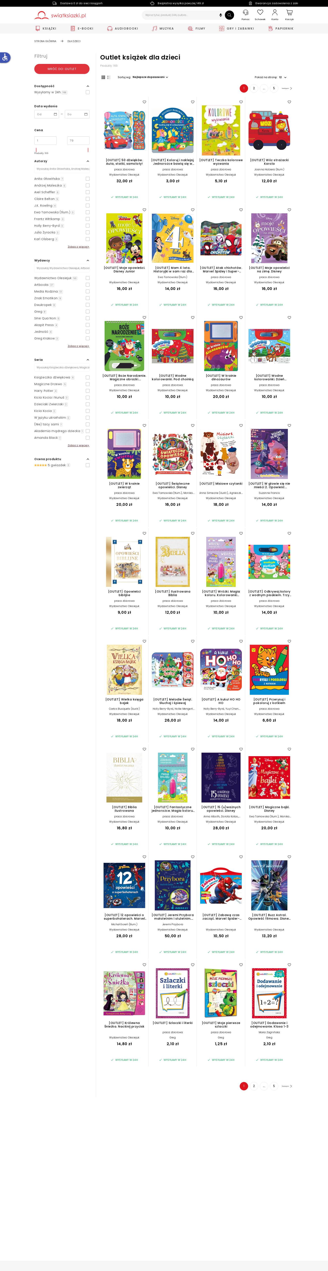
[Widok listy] (107, 77)
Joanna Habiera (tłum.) (269, 171)
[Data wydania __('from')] (46, 114)
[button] (221, 15)
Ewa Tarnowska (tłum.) (172, 279)
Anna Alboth (212, 818)
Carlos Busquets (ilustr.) (124, 710)
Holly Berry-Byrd (163, 710)
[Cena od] (45, 140)
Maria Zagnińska (269, 1033)
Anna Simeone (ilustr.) (213, 494)
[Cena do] (78, 140)
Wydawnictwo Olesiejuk (124, 176)
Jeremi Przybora (172, 926)
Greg (173, 1039)
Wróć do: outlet (62, 69)
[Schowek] (260, 15)
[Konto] (275, 15)
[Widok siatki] (102, 77)
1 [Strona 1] (237, 90)
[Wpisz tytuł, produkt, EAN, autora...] (188, 15)
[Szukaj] (229, 15)
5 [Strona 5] (267, 90)
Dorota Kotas (229, 818)
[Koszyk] (289, 15)
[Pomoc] (245, 15)
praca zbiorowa (124, 171)
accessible (5, 57)
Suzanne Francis (269, 494)
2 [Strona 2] (247, 90)
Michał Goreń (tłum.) (124, 926)
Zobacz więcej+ (79, 247)
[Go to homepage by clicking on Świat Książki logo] (60, 15)
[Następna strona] (283, 90)
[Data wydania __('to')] (77, 114)
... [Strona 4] (257, 90)
